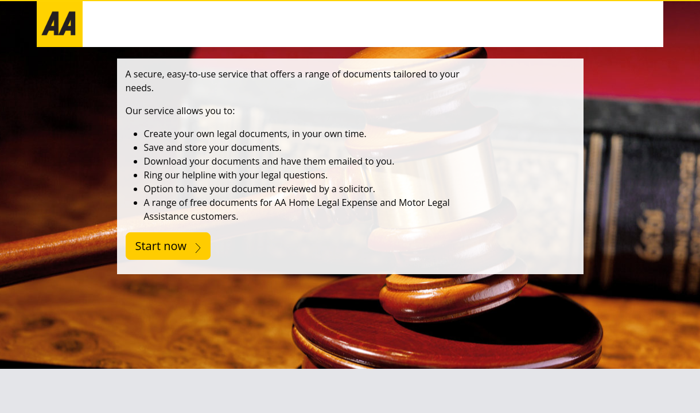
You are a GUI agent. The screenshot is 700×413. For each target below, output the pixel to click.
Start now (168, 246)
